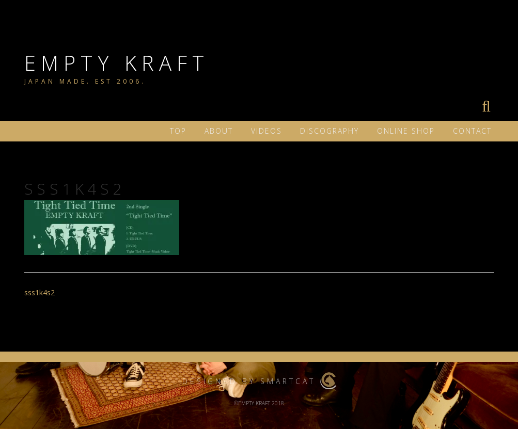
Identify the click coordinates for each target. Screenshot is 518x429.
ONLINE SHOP (406, 131)
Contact (472, 131)
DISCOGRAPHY (329, 131)
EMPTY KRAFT (116, 63)
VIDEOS (266, 131)
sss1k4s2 (39, 292)
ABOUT (219, 131)
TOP (178, 131)
